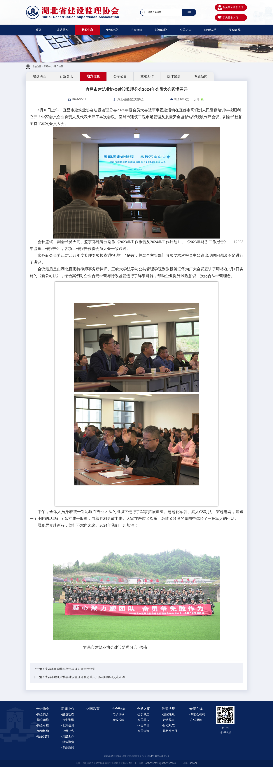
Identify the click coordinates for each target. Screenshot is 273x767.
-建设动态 (67, 714)
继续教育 (112, 29)
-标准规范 (168, 725)
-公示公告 (67, 730)
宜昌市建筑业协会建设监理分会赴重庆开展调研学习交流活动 (85, 677)
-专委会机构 (197, 714)
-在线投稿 (117, 719)
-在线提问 (195, 719)
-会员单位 (143, 719)
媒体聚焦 (174, 76)
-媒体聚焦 (67, 741)
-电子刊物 (117, 714)
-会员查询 (143, 730)
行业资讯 (66, 76)
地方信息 (58, 66)
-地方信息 (67, 725)
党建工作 (147, 76)
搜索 (189, 12)
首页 (38, 29)
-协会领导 (42, 719)
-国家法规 (168, 714)
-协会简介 (42, 714)
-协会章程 (42, 725)
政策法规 (210, 29)
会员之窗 (186, 29)
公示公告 (120, 76)
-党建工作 (67, 736)
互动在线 (235, 29)
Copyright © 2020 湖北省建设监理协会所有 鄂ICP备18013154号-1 (136, 756)
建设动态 (39, 76)
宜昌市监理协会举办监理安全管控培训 (70, 669)
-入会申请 (143, 725)
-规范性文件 (169, 730)
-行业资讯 (67, 719)
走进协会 (63, 29)
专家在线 (196, 709)
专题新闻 (200, 76)
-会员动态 (143, 714)
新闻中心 (87, 29)
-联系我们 (42, 736)
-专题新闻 (67, 747)
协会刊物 (136, 29)
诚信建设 (161, 29)
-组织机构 (42, 730)
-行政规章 (168, 719)
